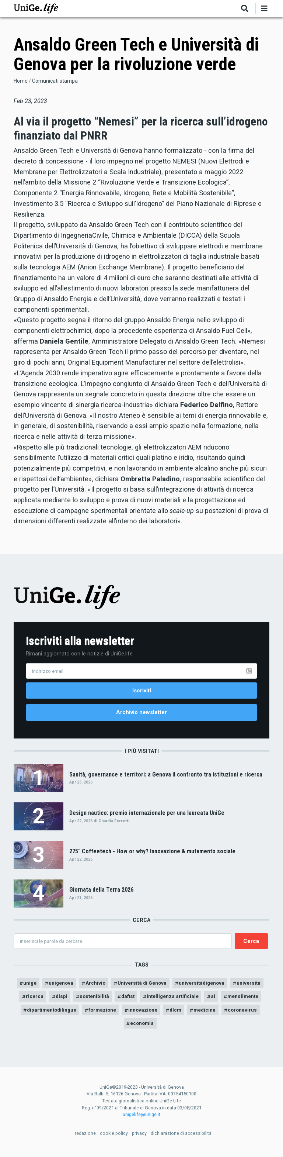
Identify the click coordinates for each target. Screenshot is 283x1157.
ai (257, 1000)
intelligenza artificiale (215, 1000)
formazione (164, 1014)
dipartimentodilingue (110, 1014)
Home (21, 81)
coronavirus (141, 1028)
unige (43, 986)
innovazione (206, 1014)
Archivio (112, 986)
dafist (168, 1000)
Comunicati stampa (55, 81)
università (36, 1000)
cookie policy (114, 1138)
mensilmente (54, 1014)
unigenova (76, 986)
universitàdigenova (223, 986)
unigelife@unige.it (141, 1120)
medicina (101, 1028)
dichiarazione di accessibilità (181, 1138)
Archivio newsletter (141, 713)
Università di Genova (161, 986)
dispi (98, 1000)
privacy (139, 1138)
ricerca (71, 1000)
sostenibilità (133, 1000)
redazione (85, 1138)
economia (181, 1028)
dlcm (240, 1014)
